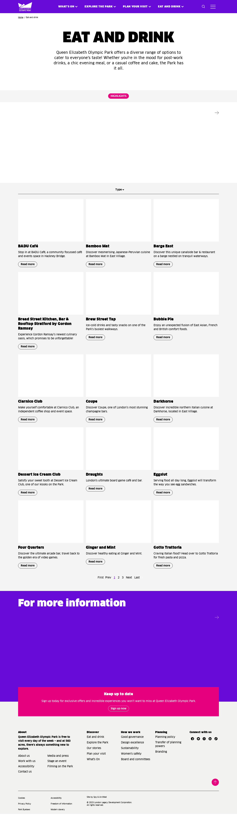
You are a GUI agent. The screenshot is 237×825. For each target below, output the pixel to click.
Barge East (163, 260)
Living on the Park (137, 666)
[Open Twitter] (198, 749)
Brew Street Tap (101, 334)
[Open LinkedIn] (210, 749)
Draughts (162, 158)
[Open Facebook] (193, 749)
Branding (161, 763)
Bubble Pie (163, 334)
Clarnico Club (30, 416)
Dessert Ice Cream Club (39, 489)
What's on (66, 6)
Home (20, 17)
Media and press (58, 767)
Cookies (21, 809)
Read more (26, 177)
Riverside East (31, 158)
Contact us (25, 782)
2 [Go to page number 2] (118, 592)
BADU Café (28, 260)
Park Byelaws (24, 821)
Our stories (94, 759)
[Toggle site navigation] (213, 6)
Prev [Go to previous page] (108, 592)
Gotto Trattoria (168, 562)
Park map (179, 666)
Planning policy (165, 748)
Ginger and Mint (101, 158)
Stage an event (56, 772)
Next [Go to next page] (129, 592)
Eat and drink (95, 748)
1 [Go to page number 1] (114, 592)
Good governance (132, 748)
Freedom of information (61, 815)
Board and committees (135, 770)
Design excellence (132, 753)
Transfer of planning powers (168, 755)
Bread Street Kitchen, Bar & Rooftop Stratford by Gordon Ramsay (45, 338)
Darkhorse (163, 416)
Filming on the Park (60, 777)
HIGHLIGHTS (118, 96)
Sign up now (118, 719)
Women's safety (131, 764)
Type (118, 204)
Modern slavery (58, 821)
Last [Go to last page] (137, 592)
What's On (93, 770)
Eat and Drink (169, 6)
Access (75, 666)
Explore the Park (99, 6)
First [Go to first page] (101, 592)
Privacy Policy (24, 815)
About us (24, 767)
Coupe (91, 416)
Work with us (26, 772)
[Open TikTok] (216, 749)
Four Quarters (31, 562)
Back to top (215, 793)
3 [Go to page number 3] (122, 592)
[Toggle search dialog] (203, 6)
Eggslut (160, 489)
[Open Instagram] (204, 749)
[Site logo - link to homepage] (23, 6)
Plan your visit (135, 6)
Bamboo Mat (97, 260)
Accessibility (26, 777)
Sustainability (130, 759)
